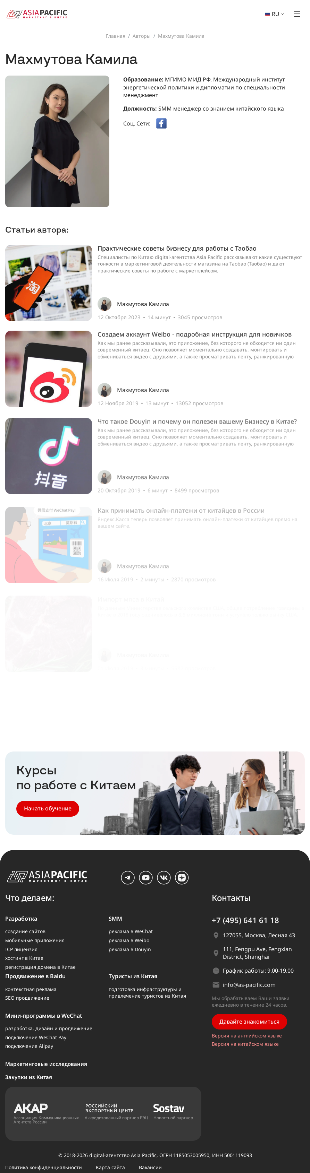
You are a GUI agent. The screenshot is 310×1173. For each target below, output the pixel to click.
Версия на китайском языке (245, 1044)
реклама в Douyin (130, 949)
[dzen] (182, 882)
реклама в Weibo (129, 940)
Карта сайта (110, 1167)
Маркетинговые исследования (46, 1063)
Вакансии (150, 1167)
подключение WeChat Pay (35, 1037)
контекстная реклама (31, 989)
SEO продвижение (27, 997)
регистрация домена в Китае (40, 967)
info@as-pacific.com (249, 985)
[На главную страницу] (40, 13)
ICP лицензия (21, 949)
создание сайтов (25, 931)
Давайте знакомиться (249, 1021)
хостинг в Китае (24, 958)
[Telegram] (128, 882)
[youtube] (146, 882)
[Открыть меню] (297, 13)
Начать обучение (48, 808)
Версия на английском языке (247, 1035)
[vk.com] (164, 882)
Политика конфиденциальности (43, 1167)
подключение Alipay (29, 1046)
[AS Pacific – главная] (51, 878)
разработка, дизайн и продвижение (48, 1028)
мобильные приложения (35, 940)
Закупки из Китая (28, 1077)
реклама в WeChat (131, 931)
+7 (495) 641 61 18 (245, 920)
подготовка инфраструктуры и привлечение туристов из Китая (147, 992)
